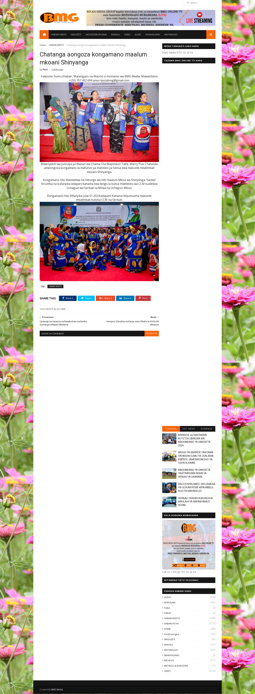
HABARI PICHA (171, 623)
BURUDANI (169, 602)
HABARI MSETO (58, 34)
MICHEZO (169, 660)
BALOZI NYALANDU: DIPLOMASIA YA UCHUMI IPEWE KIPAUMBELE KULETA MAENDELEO (196, 488)
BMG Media (57, 689)
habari (167, 613)
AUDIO (138, 34)
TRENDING (171, 429)
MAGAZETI (76, 34)
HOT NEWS (188, 429)
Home (43, 45)
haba (167, 608)
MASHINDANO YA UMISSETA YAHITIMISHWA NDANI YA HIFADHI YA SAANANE (194, 473)
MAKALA (115, 34)
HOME (167, 629)
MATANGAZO (170, 34)
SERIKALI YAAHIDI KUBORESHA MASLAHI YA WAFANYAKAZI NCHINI (195, 502)
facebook (149, 331)
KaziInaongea (171, 634)
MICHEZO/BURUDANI (96, 34)
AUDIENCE (206, 429)
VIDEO (127, 34)
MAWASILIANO (152, 34)
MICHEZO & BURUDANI (176, 665)
